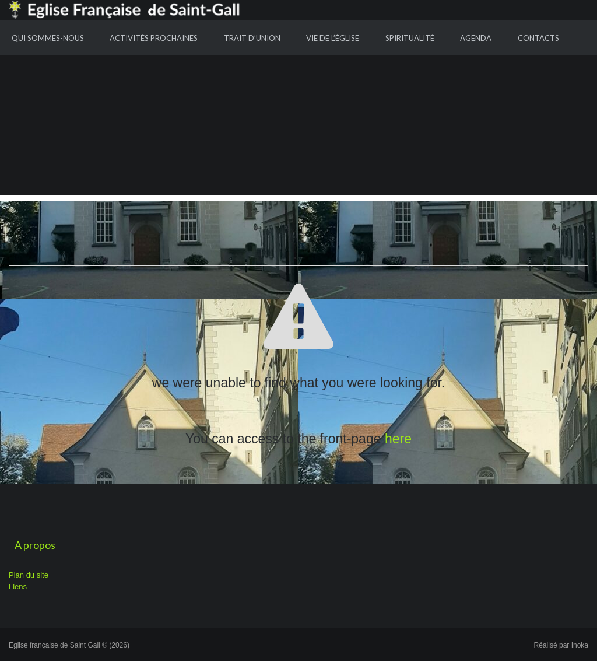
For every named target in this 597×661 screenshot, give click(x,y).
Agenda (475, 38)
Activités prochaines (154, 38)
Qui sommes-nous (48, 38)
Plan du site (28, 575)
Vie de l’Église (332, 38)
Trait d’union (252, 38)
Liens (18, 586)
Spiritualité (409, 38)
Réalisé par (561, 645)
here (398, 438)
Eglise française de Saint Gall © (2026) (69, 645)
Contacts (538, 38)
